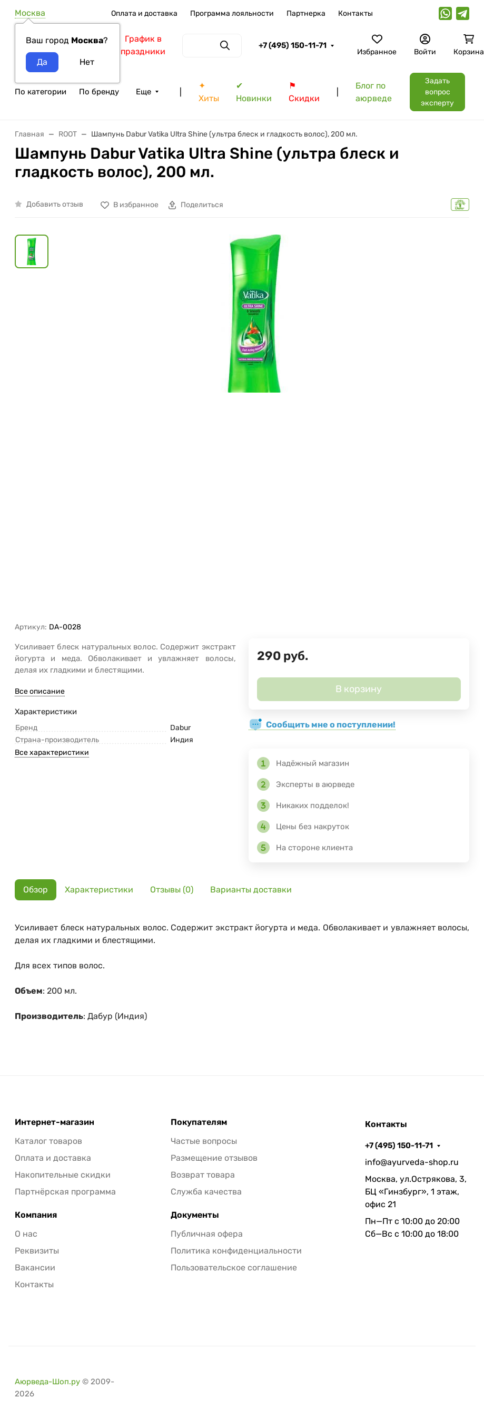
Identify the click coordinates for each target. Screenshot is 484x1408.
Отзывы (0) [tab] (171, 890)
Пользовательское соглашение (234, 1268)
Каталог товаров (48, 1141)
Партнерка (306, 13)
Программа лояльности (232, 13)
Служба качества (206, 1192)
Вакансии (35, 1268)
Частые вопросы (204, 1141)
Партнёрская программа (65, 1192)
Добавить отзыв (54, 204)
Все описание (40, 691)
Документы (195, 1215)
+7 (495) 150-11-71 (293, 45)
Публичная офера (207, 1234)
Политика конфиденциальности (236, 1251)
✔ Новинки (254, 92)
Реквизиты (37, 1251)
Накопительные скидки (63, 1175)
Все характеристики (52, 752)
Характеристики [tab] (99, 890)
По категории (40, 91)
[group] (255, 428)
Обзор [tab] (35, 890)
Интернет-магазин (54, 1122)
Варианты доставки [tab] (251, 890)
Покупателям (199, 1122)
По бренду (99, 91)
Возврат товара (203, 1175)
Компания (36, 1215)
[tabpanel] (242, 977)
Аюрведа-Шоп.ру (47, 1381)
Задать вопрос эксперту (437, 92)
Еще (143, 91)
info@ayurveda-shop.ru (412, 1162)
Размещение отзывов (214, 1158)
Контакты (355, 13)
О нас (26, 1234)
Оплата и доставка (144, 13)
